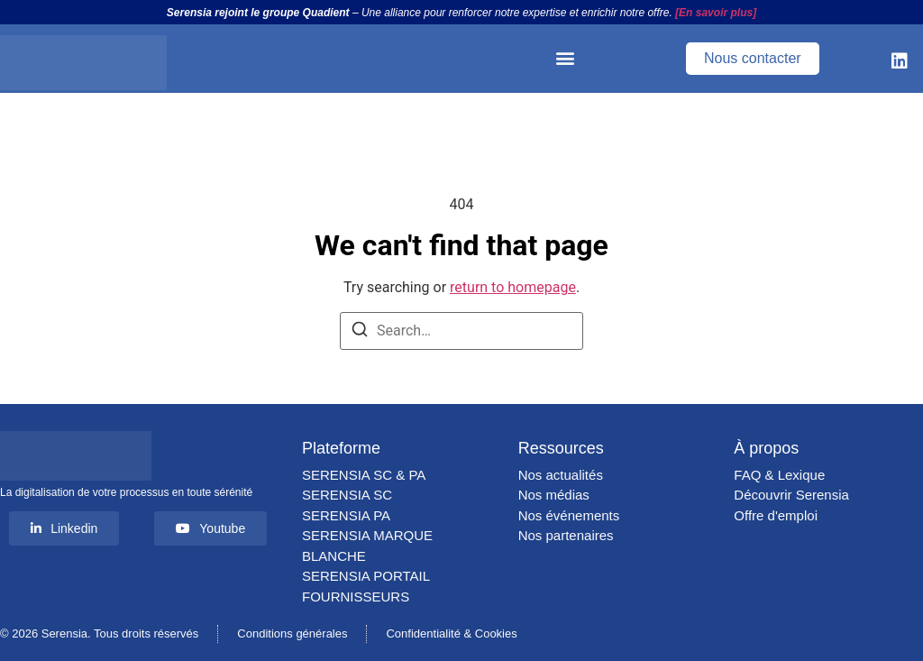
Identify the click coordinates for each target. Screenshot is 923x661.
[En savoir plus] (715, 12)
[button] (565, 58)
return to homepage (513, 287)
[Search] (359, 332)
